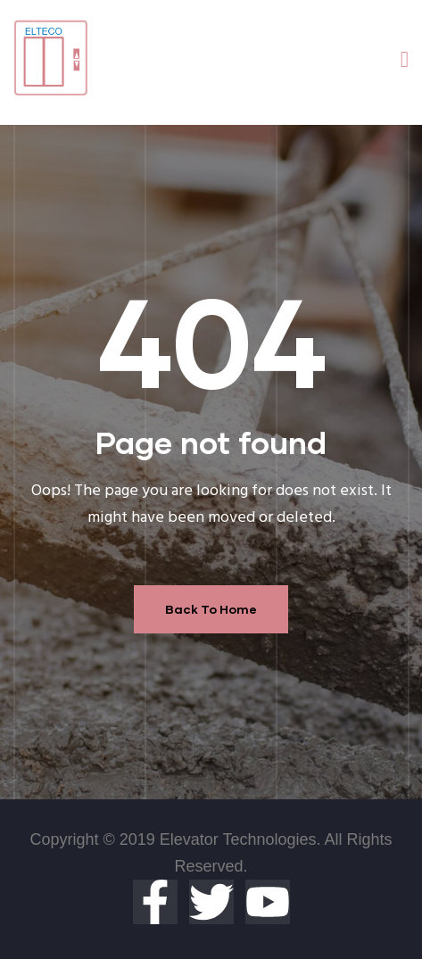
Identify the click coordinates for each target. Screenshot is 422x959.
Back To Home (211, 608)
